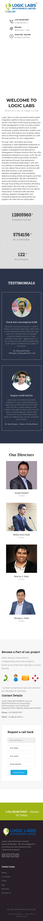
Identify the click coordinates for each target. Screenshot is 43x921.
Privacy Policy (21, 916)
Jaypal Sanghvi (21, 493)
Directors (5, 889)
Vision (4, 881)
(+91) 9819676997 (22, 20)
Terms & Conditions (15, 914)
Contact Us (6, 893)
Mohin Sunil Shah (21, 534)
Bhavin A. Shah (21, 576)
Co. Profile (6, 877)
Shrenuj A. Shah (21, 618)
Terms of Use (30, 914)
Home (4, 873)
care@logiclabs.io (21, 23)
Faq (3, 885)
